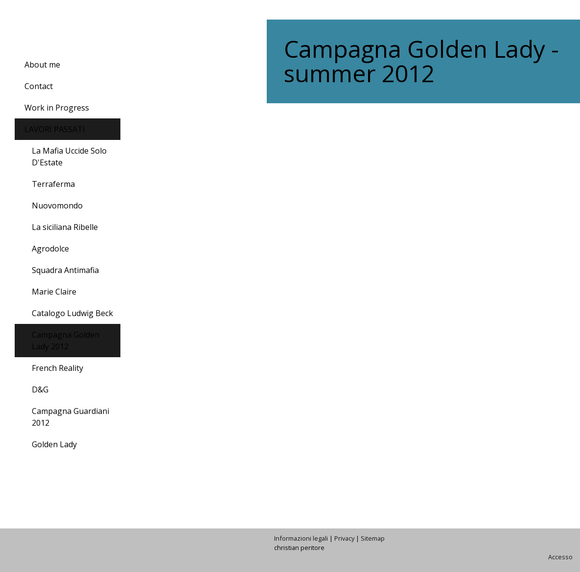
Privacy (344, 538)
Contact (38, 86)
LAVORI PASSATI (54, 129)
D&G (40, 389)
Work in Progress (56, 107)
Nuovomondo (57, 205)
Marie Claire (54, 291)
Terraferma (53, 184)
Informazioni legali (301, 538)
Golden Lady (54, 444)
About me (42, 64)
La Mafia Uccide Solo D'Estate (69, 156)
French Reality (57, 368)
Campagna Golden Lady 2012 (65, 340)
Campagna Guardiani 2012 (70, 417)
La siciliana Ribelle (65, 227)
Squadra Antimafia (65, 270)
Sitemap (373, 538)
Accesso (560, 556)
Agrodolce (50, 248)
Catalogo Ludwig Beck (72, 313)
